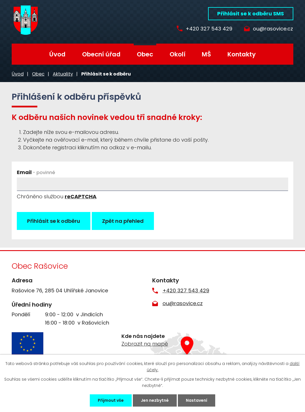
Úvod (57, 54)
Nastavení (196, 400)
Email (36, 172)
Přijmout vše (111, 400)
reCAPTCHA (80, 196)
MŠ (206, 54)
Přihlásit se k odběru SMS (250, 13)
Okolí (178, 54)
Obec (145, 54)
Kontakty (241, 54)
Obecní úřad (101, 54)
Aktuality (63, 74)
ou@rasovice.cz (273, 29)
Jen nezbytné (155, 400)
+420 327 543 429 (209, 29)
